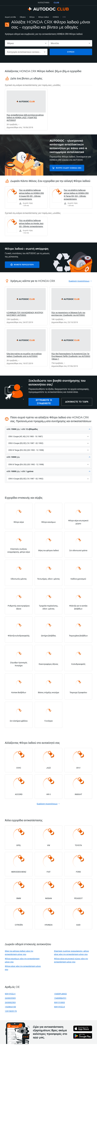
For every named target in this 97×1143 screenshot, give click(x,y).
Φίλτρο (32, 17)
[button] (48, 429)
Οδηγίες (23, 17)
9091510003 (59, 1002)
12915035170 (11, 1011)
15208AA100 (10, 1006)
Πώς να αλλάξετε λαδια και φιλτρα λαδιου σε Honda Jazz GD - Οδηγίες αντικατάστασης (31, 223)
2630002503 (10, 1002)
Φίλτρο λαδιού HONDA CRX (68, 168)
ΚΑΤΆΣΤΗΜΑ (44, 2)
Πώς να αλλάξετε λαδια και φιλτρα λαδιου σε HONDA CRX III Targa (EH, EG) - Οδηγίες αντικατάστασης (76, 194)
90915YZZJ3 (59, 1006)
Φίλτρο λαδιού (43, 17)
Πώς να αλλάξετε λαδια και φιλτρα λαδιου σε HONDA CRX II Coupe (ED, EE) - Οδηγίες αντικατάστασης (31, 194)
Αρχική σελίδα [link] (10, 17)
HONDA (56, 17)
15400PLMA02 (60, 993)
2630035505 (10, 998)
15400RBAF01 (60, 998)
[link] (26, 109)
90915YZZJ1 (10, 993)
